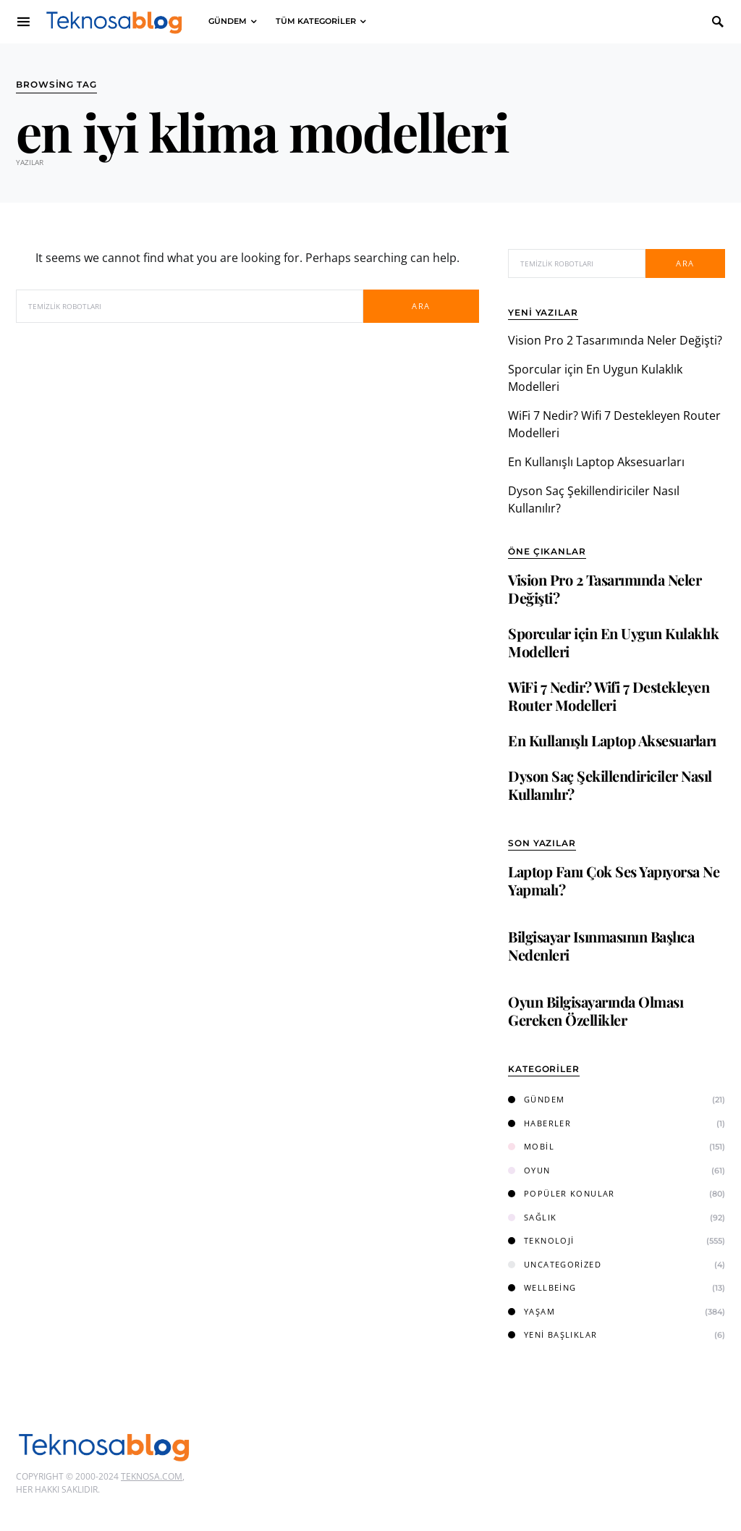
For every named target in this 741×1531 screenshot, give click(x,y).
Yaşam (531, 1311)
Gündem (536, 1099)
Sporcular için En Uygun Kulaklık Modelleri (613, 642)
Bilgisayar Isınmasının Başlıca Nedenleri (601, 945)
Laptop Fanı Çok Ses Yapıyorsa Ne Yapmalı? (613, 880)
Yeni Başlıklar (552, 1334)
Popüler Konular (561, 1193)
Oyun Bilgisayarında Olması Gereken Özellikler (595, 1010)
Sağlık (532, 1217)
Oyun (529, 1170)
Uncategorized (554, 1264)
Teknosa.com (151, 1476)
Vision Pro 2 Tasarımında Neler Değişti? (615, 340)
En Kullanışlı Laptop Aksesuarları (596, 462)
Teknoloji (541, 1240)
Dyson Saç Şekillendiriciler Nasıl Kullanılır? (610, 785)
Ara (421, 305)
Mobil (531, 1146)
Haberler (539, 1123)
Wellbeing (542, 1287)
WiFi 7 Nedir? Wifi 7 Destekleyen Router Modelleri (608, 695)
